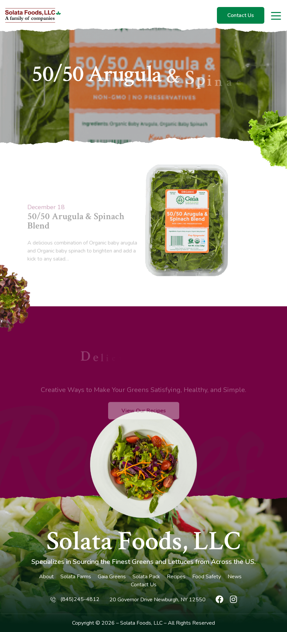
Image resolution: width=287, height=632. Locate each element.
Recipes (176, 576)
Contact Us (240, 15)
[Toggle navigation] (276, 15)
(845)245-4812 (79, 599)
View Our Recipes (143, 420)
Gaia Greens (112, 576)
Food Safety (206, 576)
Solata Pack (146, 576)
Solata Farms (75, 576)
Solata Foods (135, 623)
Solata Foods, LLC (143, 541)
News (235, 576)
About (46, 576)
